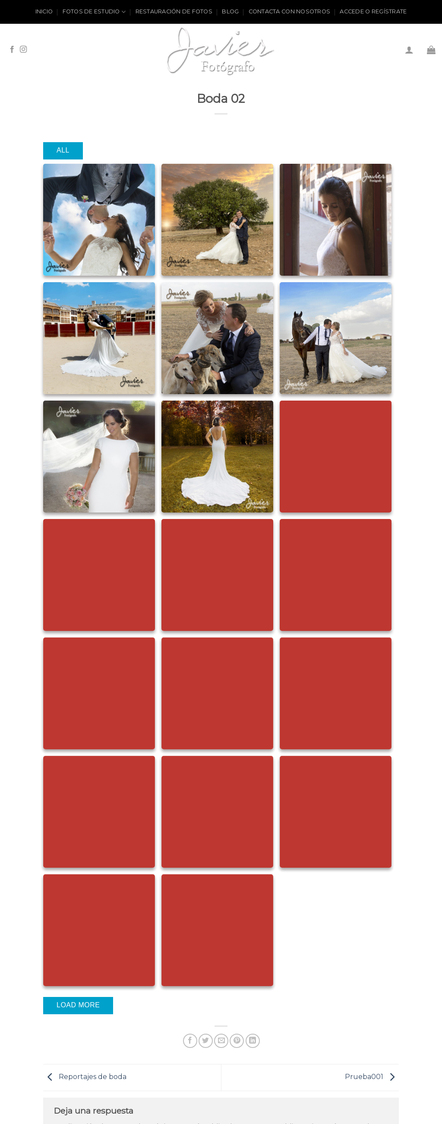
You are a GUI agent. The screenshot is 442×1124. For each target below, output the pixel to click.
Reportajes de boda (84, 1077)
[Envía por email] (221, 1041)
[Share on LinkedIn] (253, 1041)
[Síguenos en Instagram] (23, 50)
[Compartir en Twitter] (206, 1041)
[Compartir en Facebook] (190, 1041)
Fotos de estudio (94, 12)
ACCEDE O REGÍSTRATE (373, 11)
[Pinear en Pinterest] (237, 1041)
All (63, 150)
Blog (230, 11)
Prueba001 (372, 1077)
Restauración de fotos (174, 11)
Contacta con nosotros (289, 11)
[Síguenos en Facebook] (12, 50)
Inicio (44, 11)
